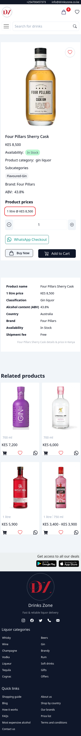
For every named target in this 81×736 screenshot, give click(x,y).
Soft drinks (47, 663)
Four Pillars (26, 184)
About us (46, 697)
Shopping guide (11, 697)
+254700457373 (36, 2)
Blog (5, 703)
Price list (46, 716)
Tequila (6, 670)
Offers (45, 676)
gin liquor (43, 160)
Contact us (8, 729)
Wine (5, 644)
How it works (10, 709)
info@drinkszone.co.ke (65, 2)
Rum (44, 657)
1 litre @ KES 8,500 (20, 211)
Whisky (6, 638)
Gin (43, 644)
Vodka (6, 657)
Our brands (48, 709)
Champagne (9, 651)
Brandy (45, 651)
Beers (44, 638)
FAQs (5, 716)
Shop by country (51, 703)
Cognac (6, 676)
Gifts (44, 670)
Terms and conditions (54, 722)
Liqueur (6, 663)
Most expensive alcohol (16, 722)
